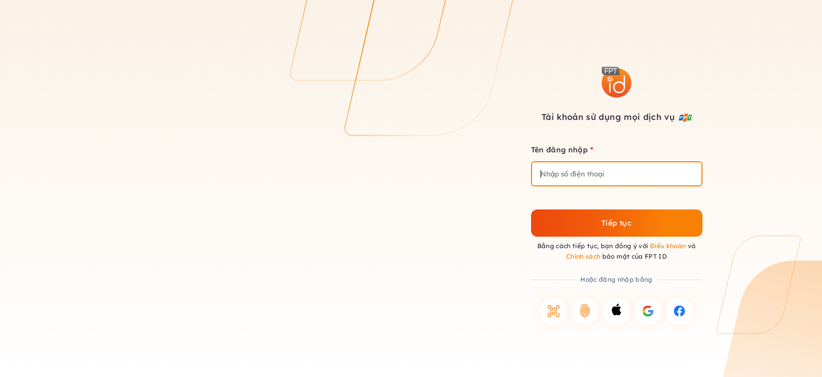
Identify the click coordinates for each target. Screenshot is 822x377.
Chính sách (583, 256)
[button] (553, 311)
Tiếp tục (616, 223)
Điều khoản (668, 246)
